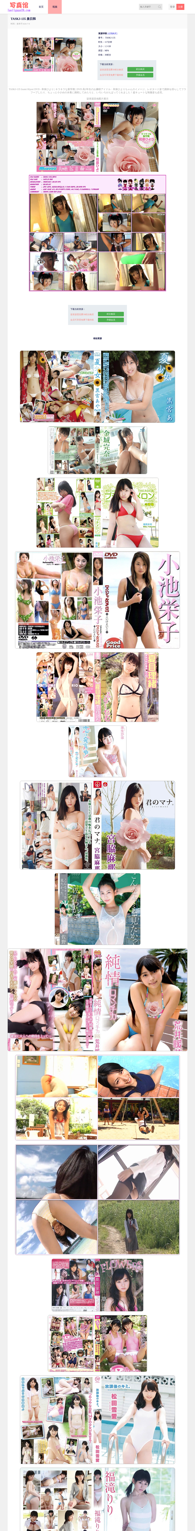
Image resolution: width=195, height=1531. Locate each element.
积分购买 (140, 69)
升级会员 (140, 75)
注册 (180, 6)
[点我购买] (112, 33)
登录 (172, 6)
